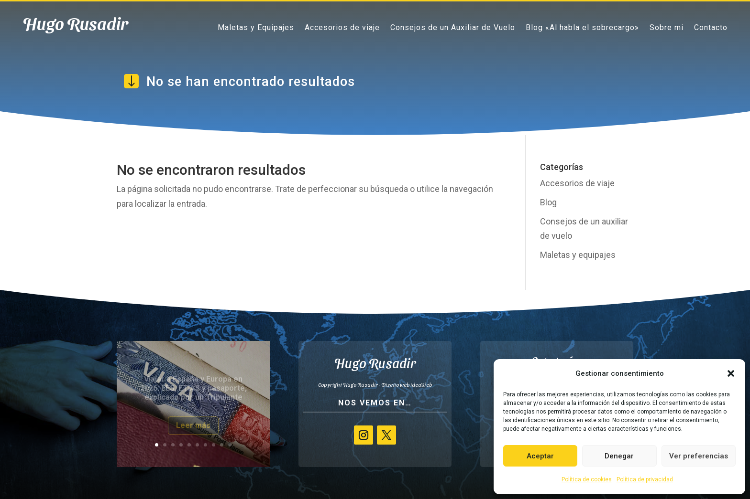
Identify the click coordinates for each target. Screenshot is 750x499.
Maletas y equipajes (578, 255)
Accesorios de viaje (342, 27)
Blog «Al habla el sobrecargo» (582, 27)
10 (230, 444)
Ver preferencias (698, 456)
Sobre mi (667, 27)
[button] (731, 373)
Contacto (711, 27)
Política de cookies (587, 479)
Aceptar (540, 456)
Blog (548, 202)
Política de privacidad (645, 479)
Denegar (619, 456)
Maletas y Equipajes (256, 27)
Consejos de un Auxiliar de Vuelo (452, 27)
